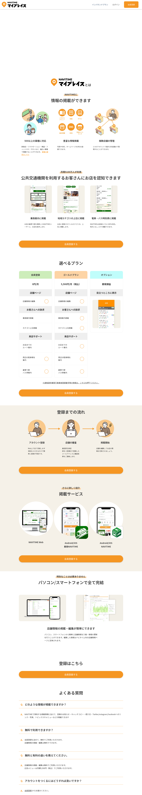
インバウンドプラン (100, 4)
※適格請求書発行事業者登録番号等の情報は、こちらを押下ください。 (71, 382)
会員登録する (71, 244)
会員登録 (131, 4)
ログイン (116, 4)
